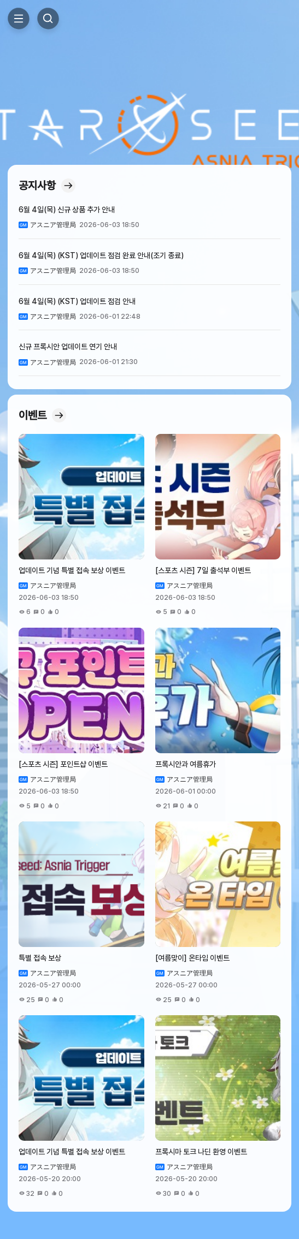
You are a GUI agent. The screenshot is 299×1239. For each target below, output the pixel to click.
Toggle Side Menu (19, 18)
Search (48, 18)
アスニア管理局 (190, 779)
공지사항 (47, 185)
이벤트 (42, 415)
